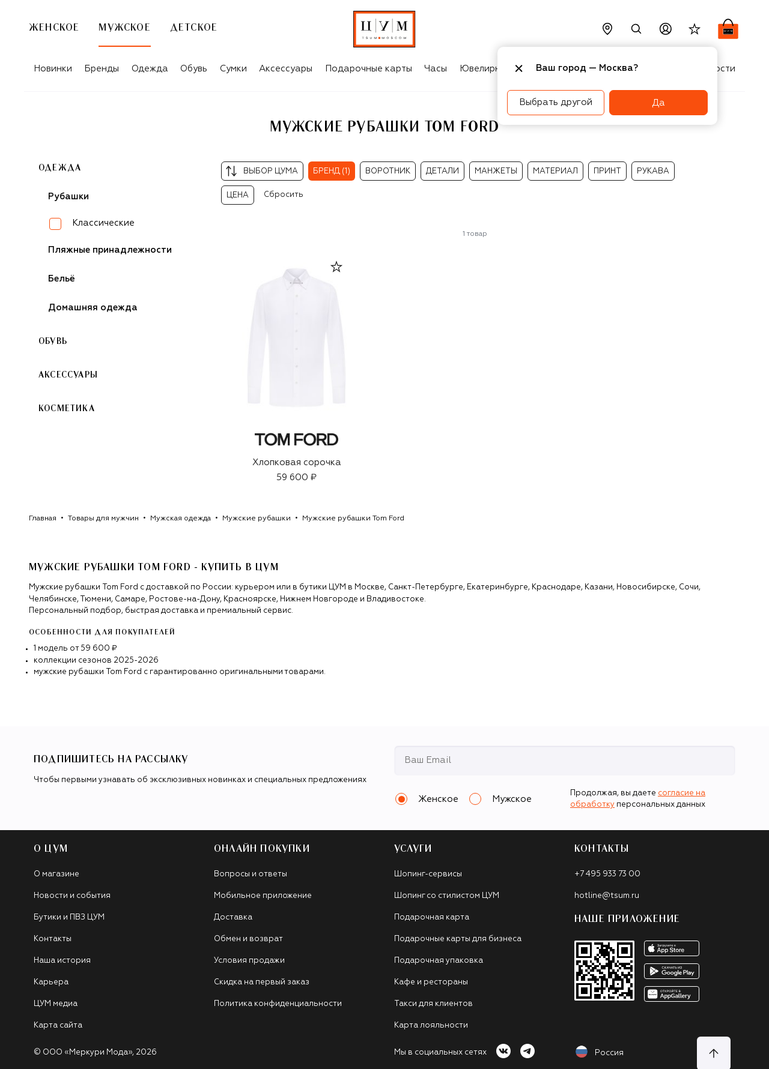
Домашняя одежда (93, 307)
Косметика (66, 409)
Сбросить (283, 195)
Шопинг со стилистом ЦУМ (446, 896)
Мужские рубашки (256, 518)
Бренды (101, 68)
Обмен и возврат (248, 939)
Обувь (193, 68)
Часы (435, 68)
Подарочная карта (431, 917)
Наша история (62, 961)
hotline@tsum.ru (606, 896)
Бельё (61, 278)
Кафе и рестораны (431, 982)
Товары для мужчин (103, 518)
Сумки (233, 68)
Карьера (51, 982)
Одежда (150, 68)
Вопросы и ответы (250, 874)
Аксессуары (285, 68)
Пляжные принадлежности (110, 249)
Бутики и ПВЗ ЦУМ (69, 917)
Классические (103, 222)
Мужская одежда (180, 518)
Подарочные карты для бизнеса (457, 939)
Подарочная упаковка (438, 961)
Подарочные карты (368, 68)
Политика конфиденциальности (278, 1004)
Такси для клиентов (433, 1004)
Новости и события (72, 896)
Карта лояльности (431, 1025)
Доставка (233, 917)
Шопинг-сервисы (428, 874)
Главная (42, 518)
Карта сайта (58, 1025)
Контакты (52, 939)
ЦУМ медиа (56, 1004)
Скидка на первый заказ (261, 982)
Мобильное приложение (263, 896)
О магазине (56, 874)
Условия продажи (249, 961)
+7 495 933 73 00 (607, 874)
